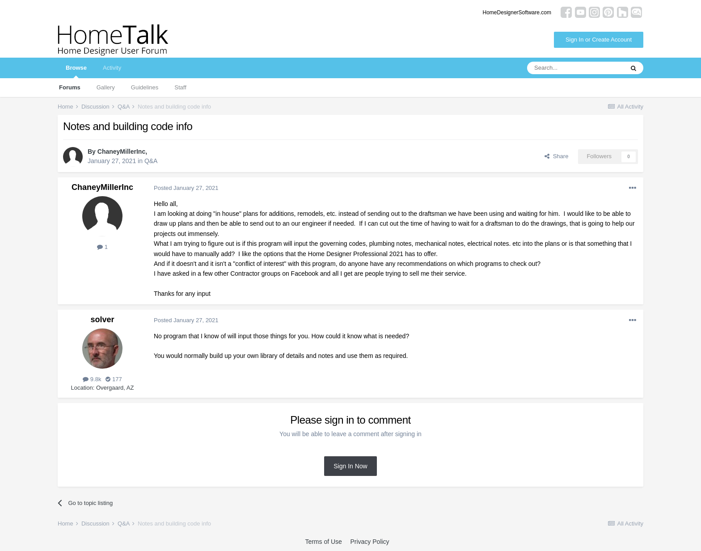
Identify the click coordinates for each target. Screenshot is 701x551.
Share (556, 156)
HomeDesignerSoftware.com (517, 12)
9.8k (92, 379)
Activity (112, 67)
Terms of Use (323, 541)
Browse (76, 71)
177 (114, 379)
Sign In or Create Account (599, 39)
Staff (180, 87)
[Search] (575, 68)
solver (102, 319)
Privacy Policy (369, 541)
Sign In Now (350, 466)
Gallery (106, 87)
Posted (186, 188)
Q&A (151, 160)
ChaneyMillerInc (121, 151)
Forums (69, 87)
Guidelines (144, 87)
